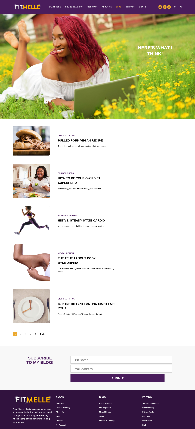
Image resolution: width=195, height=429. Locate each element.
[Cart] (180, 7)
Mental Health (66, 253)
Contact (59, 402)
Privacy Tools (148, 394)
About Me (60, 394)
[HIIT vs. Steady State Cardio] (31, 221)
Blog (58, 398)
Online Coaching (63, 389)
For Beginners (66, 173)
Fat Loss (146, 398)
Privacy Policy (148, 389)
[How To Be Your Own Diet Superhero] (31, 181)
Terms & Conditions (150, 385)
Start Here (60, 385)
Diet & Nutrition (66, 135)
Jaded (101, 398)
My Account (61, 407)
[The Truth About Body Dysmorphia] (31, 262)
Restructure (147, 402)
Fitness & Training (68, 215)
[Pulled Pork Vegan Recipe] (31, 141)
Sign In (59, 411)
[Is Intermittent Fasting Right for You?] (31, 306)
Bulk (144, 407)
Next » (42, 334)
